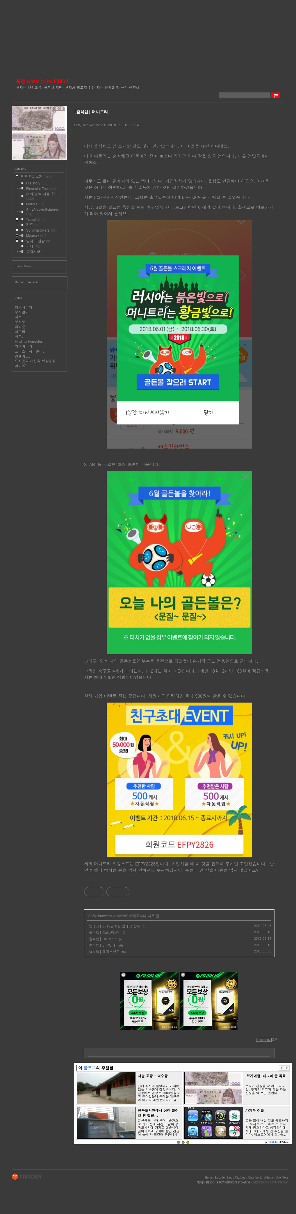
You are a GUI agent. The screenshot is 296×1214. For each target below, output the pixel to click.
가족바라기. (24, 346)
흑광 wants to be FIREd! (42, 81)
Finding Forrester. (29, 341)
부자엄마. (22, 311)
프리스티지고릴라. (29, 351)
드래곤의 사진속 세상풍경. (36, 360)
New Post (282, 1177)
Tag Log (240, 1177)
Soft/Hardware (100, 915)
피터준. (21, 326)
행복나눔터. (24, 307)
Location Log (223, 1177)
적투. (19, 336)
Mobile (121, 915)
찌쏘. (19, 316)
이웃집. (21, 331)
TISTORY (27, 1177)
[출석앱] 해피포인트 (103, 951)
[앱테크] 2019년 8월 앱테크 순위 (113, 925)
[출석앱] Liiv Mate (102, 938)
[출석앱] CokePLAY (103, 932)
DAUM (245, 1182)
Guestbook (255, 1177)
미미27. (21, 365)
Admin (268, 1177)
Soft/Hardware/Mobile (90, 125)
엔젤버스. (22, 355)
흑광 (200, 1182)
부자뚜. (21, 321)
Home (209, 1177)
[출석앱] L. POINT (102, 945)
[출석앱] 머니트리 (91, 112)
